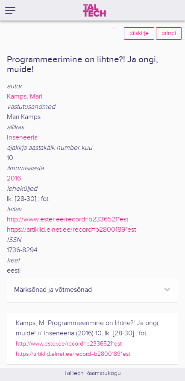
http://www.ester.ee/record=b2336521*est (67, 219)
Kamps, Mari (24, 97)
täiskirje (139, 33)
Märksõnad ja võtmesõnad (53, 290)
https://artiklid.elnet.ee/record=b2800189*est (71, 230)
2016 (14, 179)
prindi (169, 33)
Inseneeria (22, 138)
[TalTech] (94, 10)
